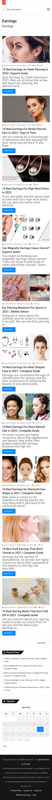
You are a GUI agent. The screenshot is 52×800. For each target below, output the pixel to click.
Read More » (8, 91)
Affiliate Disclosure (23, 795)
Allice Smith (7, 185)
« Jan (4, 746)
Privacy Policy (16, 791)
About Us (37, 791)
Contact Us (27, 791)
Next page (43, 643)
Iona (34, 795)
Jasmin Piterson (9, 66)
